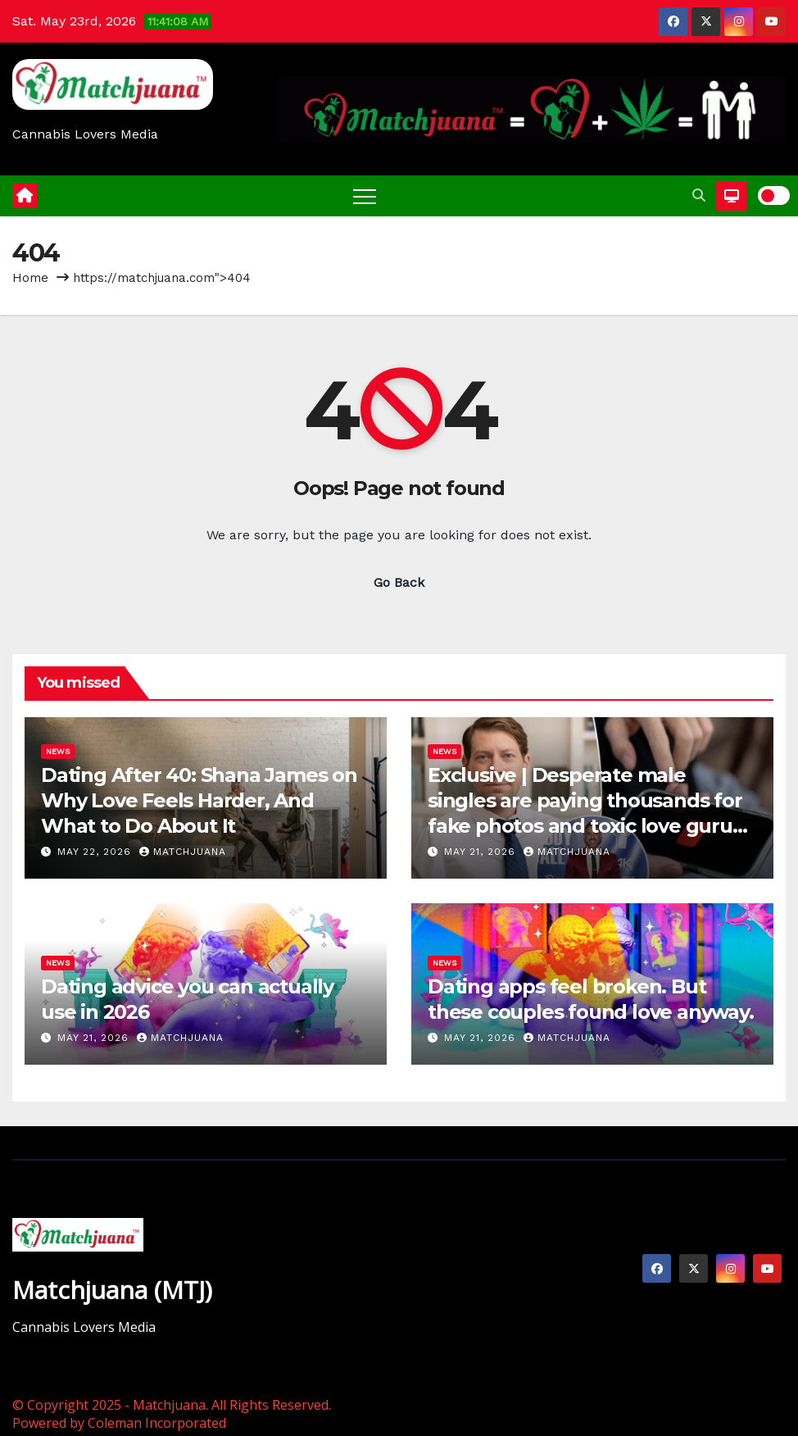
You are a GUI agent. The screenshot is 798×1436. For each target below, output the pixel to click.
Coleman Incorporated (157, 1423)
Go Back (399, 582)
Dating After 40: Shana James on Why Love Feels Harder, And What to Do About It (199, 800)
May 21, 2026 (481, 851)
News (58, 751)
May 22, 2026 (96, 851)
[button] (698, 195)
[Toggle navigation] (364, 196)
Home (30, 277)
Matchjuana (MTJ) (112, 1289)
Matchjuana (182, 851)
